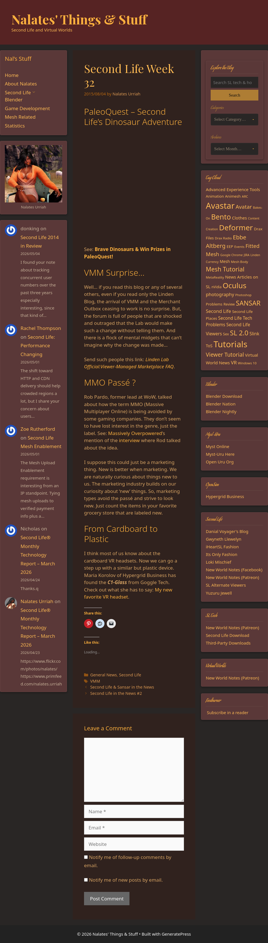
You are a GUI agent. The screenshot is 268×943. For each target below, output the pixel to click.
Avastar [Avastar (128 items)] (220, 205)
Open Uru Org (220, 462)
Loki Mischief (218, 562)
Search (234, 95)
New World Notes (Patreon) (232, 577)
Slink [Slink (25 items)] (254, 334)
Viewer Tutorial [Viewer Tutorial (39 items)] (225, 354)
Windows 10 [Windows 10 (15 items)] (247, 363)
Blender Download (224, 396)
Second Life (130, 675)
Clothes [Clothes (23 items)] (239, 218)
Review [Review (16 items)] (229, 304)
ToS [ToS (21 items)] (209, 345)
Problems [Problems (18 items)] (214, 304)
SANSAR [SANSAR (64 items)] (248, 303)
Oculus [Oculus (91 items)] (234, 285)
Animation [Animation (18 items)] (215, 196)
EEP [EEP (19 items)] (230, 246)
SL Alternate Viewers (226, 585)
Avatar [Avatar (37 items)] (244, 206)
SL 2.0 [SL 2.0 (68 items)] (239, 332)
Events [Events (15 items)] (239, 246)
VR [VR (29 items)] (234, 362)
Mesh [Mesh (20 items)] (225, 261)
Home (11, 75)
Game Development (27, 108)
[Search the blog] (234, 82)
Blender (14, 99)
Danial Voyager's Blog (227, 531)
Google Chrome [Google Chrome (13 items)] (231, 255)
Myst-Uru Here (220, 454)
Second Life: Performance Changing (37, 345)
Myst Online (217, 446)
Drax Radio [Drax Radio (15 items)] (223, 238)
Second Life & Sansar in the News (122, 687)
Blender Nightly (221, 411)
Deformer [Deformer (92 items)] (236, 227)
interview (129, 440)
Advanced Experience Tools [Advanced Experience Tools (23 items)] (233, 189)
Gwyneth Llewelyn (223, 539)
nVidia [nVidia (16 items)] (216, 287)
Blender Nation (221, 404)
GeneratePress (176, 934)
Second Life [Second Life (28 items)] (218, 311)
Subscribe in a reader (227, 712)
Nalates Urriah (36, 601)
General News (103, 675)
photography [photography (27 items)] (220, 294)
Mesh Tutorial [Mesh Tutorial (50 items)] (225, 269)
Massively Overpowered (135, 433)
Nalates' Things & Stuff (79, 19)
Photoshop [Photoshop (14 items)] (243, 295)
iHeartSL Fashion (222, 546)
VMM (95, 681)
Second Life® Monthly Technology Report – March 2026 (37, 554)
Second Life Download (227, 635)
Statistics (15, 125)
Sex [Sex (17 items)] (226, 333)
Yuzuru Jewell (219, 593)
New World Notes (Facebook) (234, 569)
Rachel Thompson (40, 328)
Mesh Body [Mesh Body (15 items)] (239, 262)
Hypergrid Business (225, 496)
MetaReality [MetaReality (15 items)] (215, 277)
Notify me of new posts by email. (126, 880)
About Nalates (21, 83)
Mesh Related (20, 117)
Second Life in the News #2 (116, 693)
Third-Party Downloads (228, 643)
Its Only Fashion (221, 554)
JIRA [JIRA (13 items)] (247, 255)
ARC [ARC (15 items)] (245, 196)
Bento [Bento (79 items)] (221, 216)
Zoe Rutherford (37, 429)
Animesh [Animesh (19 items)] (232, 196)
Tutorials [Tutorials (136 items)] (230, 344)
